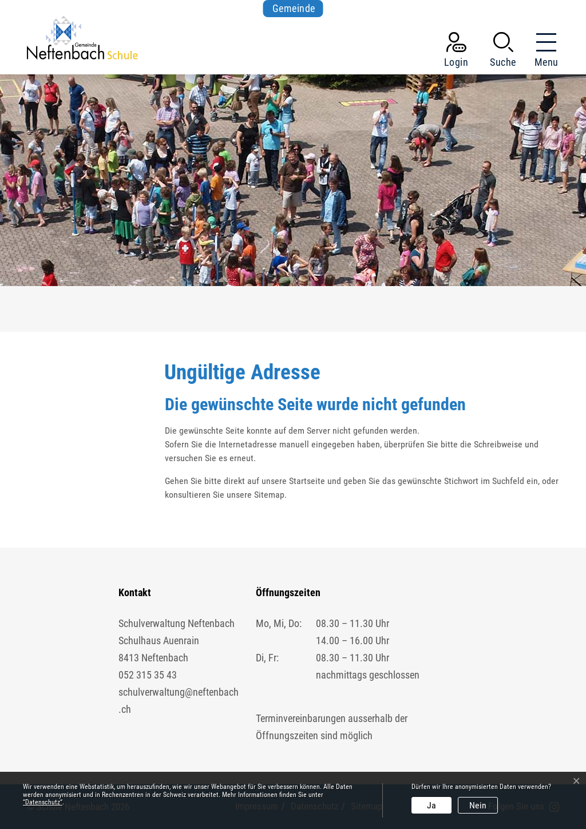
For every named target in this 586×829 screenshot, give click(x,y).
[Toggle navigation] (543, 52)
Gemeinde (293, 8)
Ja (431, 805)
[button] (503, 52)
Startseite (307, 480)
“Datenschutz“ (42, 802)
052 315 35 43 (147, 675)
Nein (477, 805)
